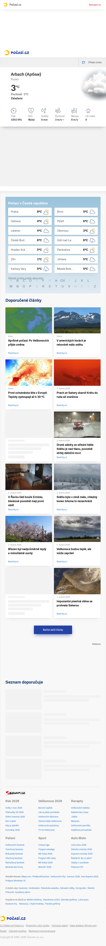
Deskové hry (11, 904)
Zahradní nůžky (67, 888)
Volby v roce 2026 (13, 808)
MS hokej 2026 (45, 854)
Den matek (10, 821)
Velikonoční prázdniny (48, 825)
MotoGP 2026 (44, 867)
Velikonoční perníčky (80, 825)
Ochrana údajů (60, 925)
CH (62, 280)
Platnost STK (77, 867)
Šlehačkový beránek (14, 862)
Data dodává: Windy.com (83, 925)
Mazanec (75, 821)
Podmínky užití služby (38, 925)
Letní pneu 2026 (78, 845)
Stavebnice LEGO (51, 900)
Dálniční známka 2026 (81, 849)
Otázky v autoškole (80, 862)
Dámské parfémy (69, 900)
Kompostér (81, 888)
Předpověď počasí (40, 876)
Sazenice (23, 888)
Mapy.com (26, 876)
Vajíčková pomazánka (81, 830)
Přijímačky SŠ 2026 (14, 812)
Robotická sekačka (50, 888)
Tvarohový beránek (14, 849)
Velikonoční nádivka (80, 808)
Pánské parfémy (52, 904)
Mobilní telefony (34, 900)
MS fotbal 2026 (45, 862)
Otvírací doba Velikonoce (50, 821)
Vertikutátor (34, 888)
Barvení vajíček (45, 808)
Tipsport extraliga (46, 849)
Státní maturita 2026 (15, 817)
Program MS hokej (47, 858)
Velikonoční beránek (14, 845)
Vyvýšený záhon (22, 892)
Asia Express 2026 (89, 876)
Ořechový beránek (13, 858)
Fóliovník (9, 892)
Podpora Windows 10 (15, 880)
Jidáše (74, 817)
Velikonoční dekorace (48, 817)
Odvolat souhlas (17, 931)
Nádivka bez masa (79, 812)
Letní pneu (83, 900)
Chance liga (44, 845)
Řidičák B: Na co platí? (81, 858)
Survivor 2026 (73, 876)
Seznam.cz (95, 4)
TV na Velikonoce (46, 830)
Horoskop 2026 (12, 830)
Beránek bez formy (14, 867)
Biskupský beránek (14, 854)
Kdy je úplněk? (12, 825)
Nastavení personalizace (42, 931)
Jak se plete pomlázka (48, 812)
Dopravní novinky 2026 (81, 854)
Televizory (23, 904)
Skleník (90, 888)
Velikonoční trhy (58, 876)
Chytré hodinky (37, 904)
